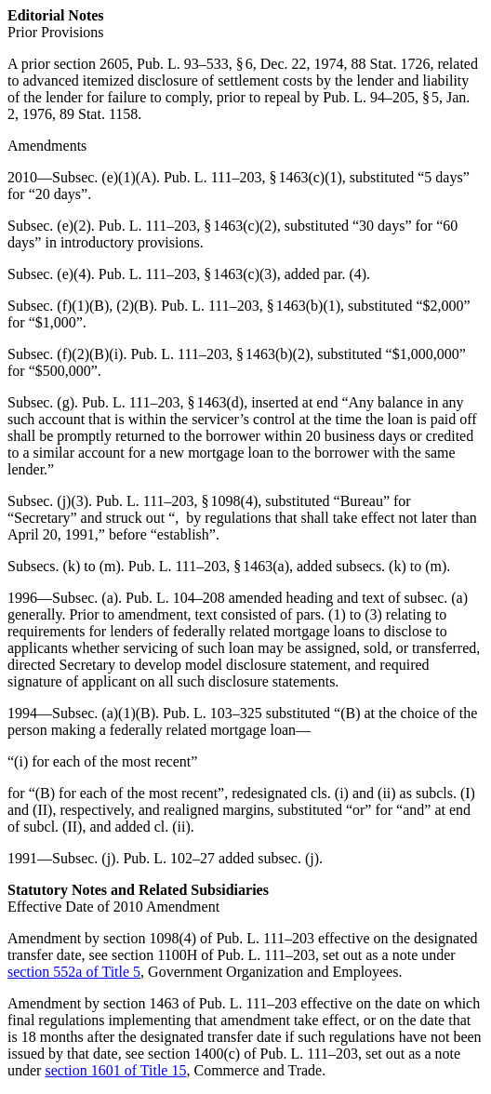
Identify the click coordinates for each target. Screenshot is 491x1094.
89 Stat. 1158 (99, 114)
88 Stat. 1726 (391, 64)
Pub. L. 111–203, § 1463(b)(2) (220, 354)
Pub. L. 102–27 (169, 858)
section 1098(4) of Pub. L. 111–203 (208, 938)
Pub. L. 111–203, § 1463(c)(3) (188, 274)
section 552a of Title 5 (73, 972)
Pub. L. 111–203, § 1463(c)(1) (253, 177)
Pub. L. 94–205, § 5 (381, 97)
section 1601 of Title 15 (115, 1070)
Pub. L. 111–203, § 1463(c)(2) (188, 225)
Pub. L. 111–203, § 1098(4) (177, 501)
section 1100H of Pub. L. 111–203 (213, 955)
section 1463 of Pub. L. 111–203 (200, 1003)
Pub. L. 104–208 (175, 598)
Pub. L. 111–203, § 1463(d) (163, 402)
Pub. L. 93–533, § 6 (195, 64)
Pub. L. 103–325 (212, 713)
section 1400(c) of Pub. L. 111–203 (253, 1053)
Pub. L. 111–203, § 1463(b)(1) (250, 306)
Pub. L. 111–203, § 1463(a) (208, 566)
